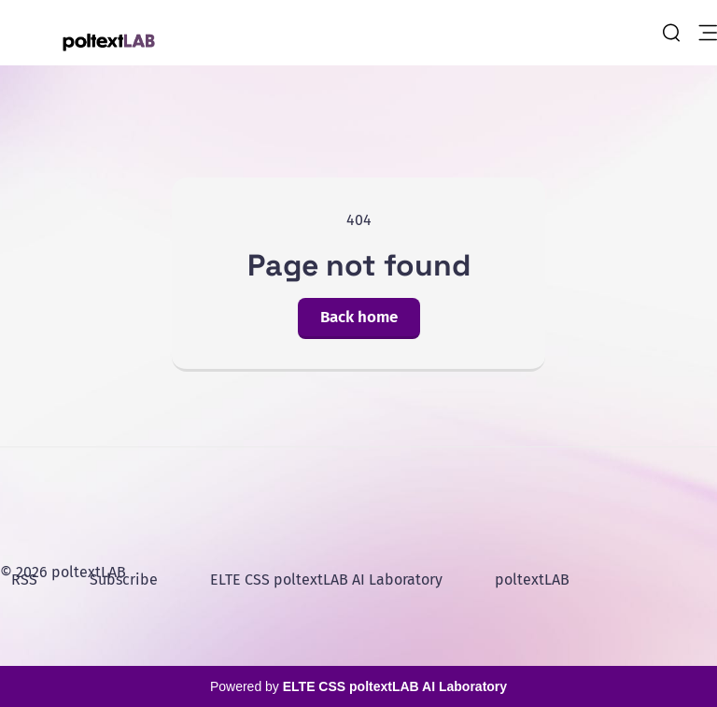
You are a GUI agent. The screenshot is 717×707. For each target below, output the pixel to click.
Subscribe (124, 579)
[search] (671, 32)
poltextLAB (532, 579)
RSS (24, 579)
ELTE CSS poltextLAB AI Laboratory (326, 579)
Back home (359, 317)
